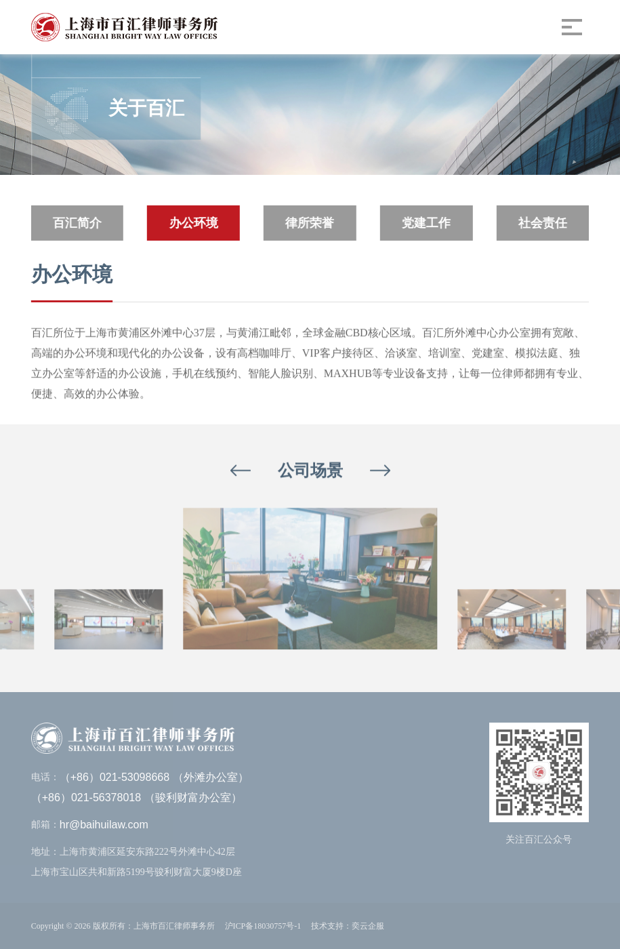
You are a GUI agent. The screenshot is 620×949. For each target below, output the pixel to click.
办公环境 (193, 223)
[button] (240, 471)
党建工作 (425, 223)
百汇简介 (76, 223)
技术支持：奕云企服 (347, 926)
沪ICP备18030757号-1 (263, 926)
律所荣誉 (309, 223)
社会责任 (542, 223)
